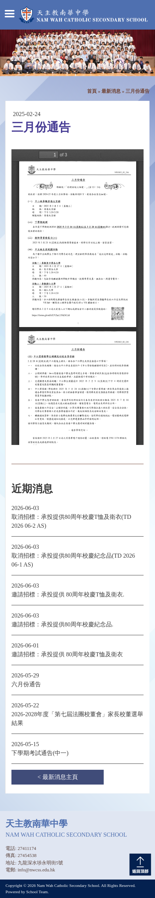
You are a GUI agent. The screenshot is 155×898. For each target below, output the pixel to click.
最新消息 (111, 91)
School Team (37, 892)
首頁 (92, 91)
